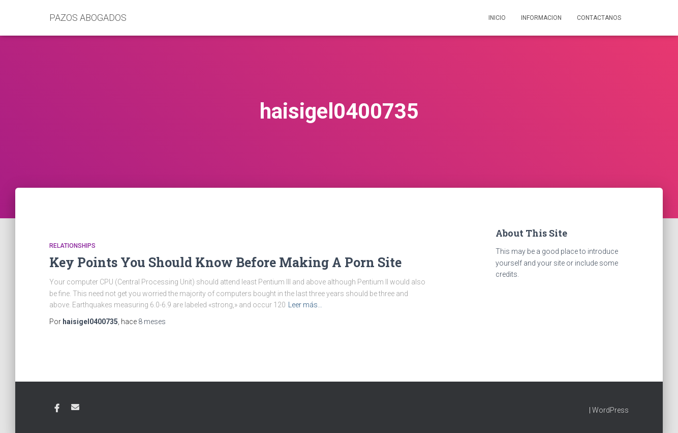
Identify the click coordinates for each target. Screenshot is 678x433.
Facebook (57, 408)
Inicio (497, 17)
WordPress (610, 410)
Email (75, 407)
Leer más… (305, 305)
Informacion (541, 17)
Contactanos (599, 17)
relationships (72, 245)
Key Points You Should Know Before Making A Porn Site (225, 262)
